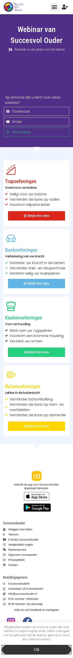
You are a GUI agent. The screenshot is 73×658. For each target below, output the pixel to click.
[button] (54, 7)
